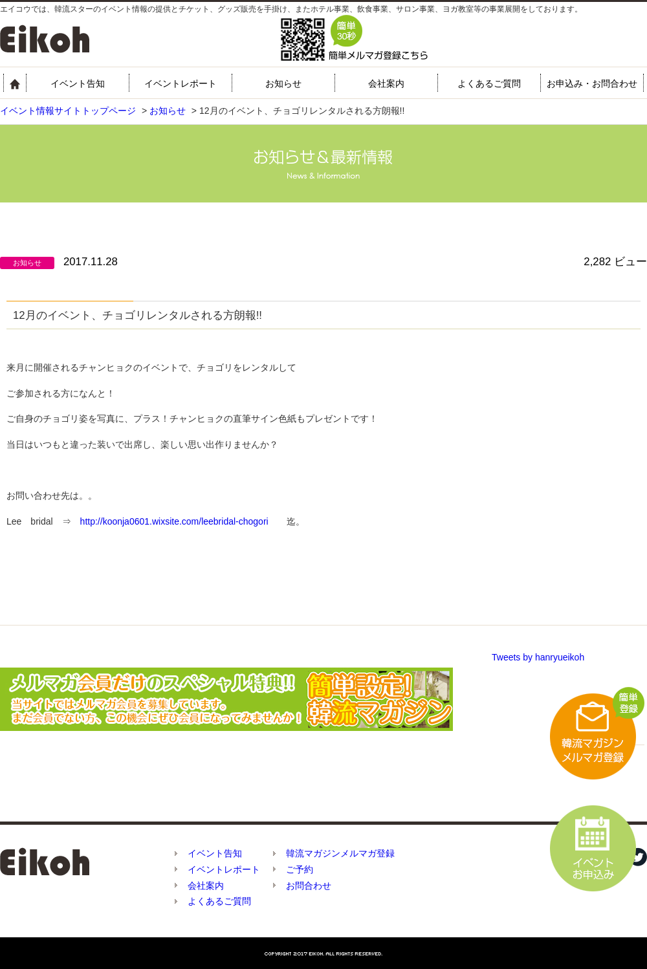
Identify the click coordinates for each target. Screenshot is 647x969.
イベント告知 (77, 83)
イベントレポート (180, 83)
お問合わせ (308, 885)
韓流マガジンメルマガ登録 (340, 853)
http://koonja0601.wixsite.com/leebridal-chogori (174, 521)
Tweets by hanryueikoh (538, 657)
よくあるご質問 (489, 83)
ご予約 (299, 869)
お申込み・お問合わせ (592, 83)
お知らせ (283, 83)
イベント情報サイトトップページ (68, 110)
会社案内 (386, 83)
